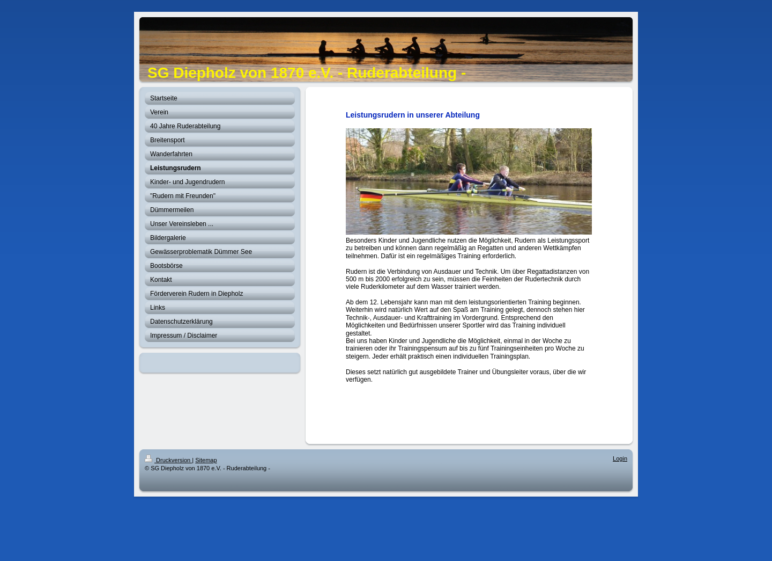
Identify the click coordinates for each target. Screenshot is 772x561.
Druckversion (168, 460)
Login (620, 458)
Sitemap (206, 460)
